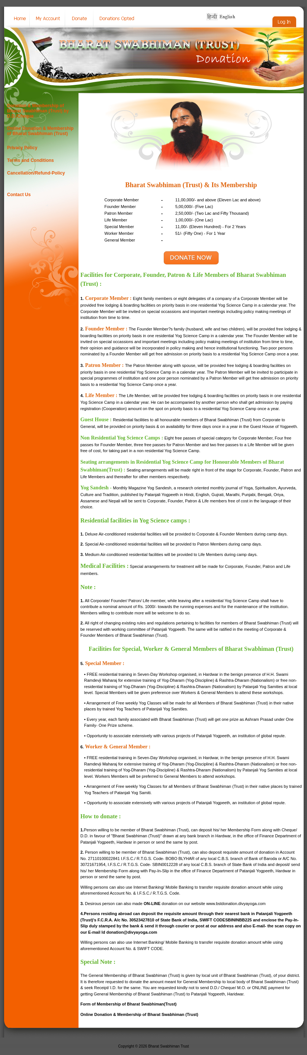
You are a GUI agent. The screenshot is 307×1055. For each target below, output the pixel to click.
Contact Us (19, 194)
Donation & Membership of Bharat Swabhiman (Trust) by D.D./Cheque (38, 111)
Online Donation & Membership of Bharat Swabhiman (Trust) (40, 131)
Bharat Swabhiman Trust (168, 1046)
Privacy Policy (22, 147)
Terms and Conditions (30, 160)
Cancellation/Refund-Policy (36, 173)
